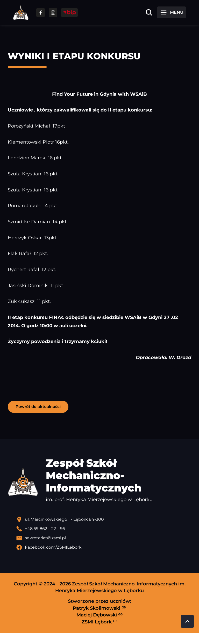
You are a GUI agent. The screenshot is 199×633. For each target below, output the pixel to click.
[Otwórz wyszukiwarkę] (149, 12)
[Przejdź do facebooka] (40, 12)
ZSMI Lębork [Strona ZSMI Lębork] (100, 621)
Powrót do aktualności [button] (38, 406)
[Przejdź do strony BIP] (69, 12)
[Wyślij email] (103, 538)
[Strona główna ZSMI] (21, 12)
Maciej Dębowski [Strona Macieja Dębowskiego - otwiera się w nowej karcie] (99, 615)
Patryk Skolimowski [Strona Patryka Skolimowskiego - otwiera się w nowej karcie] (99, 608)
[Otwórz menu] (171, 12)
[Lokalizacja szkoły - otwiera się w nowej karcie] (103, 519)
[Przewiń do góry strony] (187, 621)
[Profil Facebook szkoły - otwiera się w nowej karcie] (103, 547)
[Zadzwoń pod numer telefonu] (103, 529)
